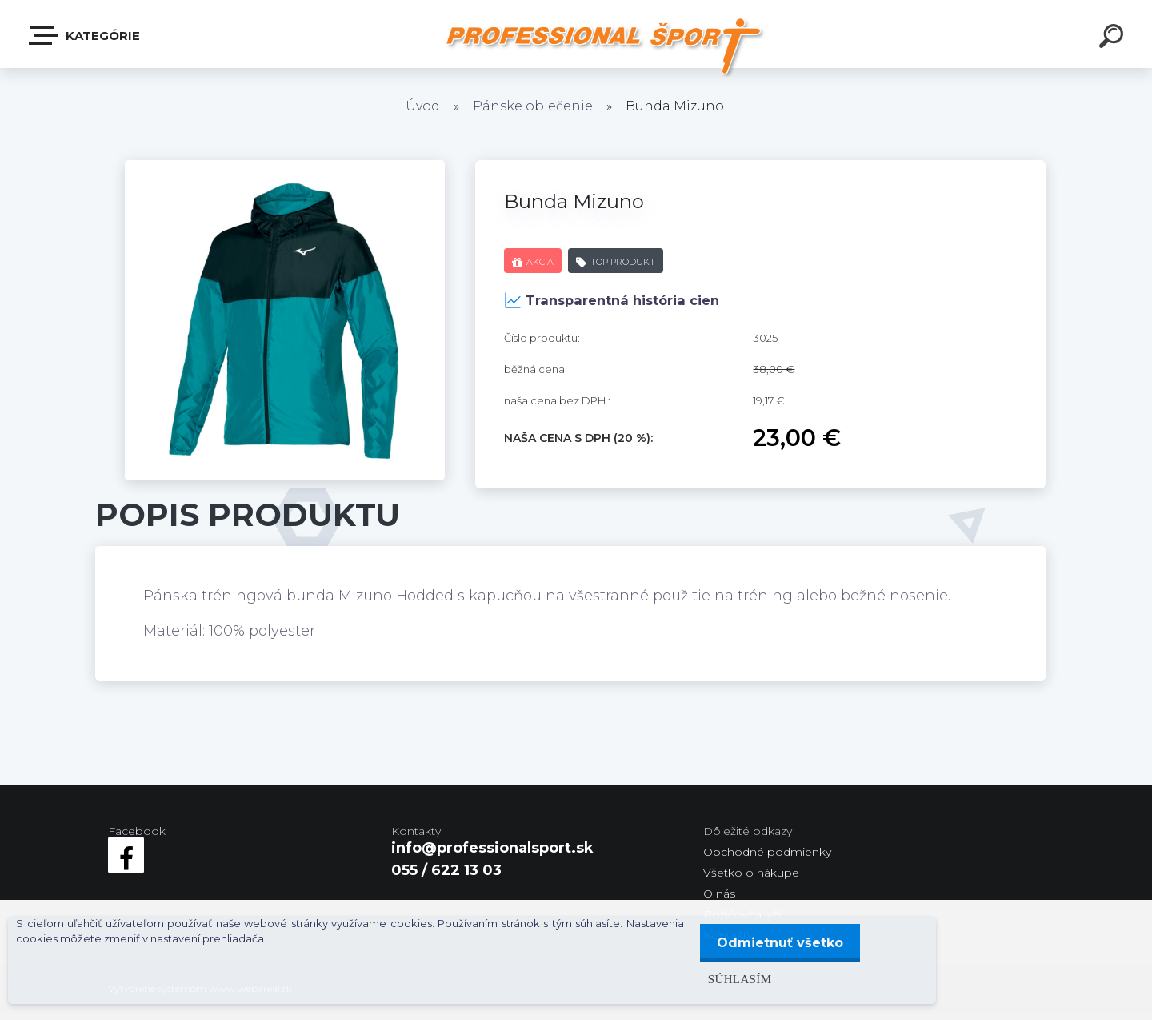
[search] (1113, 38)
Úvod (423, 106)
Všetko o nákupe (751, 872)
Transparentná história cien (611, 300)
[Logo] (608, 46)
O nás (719, 893)
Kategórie (85, 35)
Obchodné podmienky (767, 852)
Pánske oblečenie (533, 106)
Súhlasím (734, 979)
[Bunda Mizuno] (285, 167)
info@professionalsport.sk (492, 848)
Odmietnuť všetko (777, 942)
